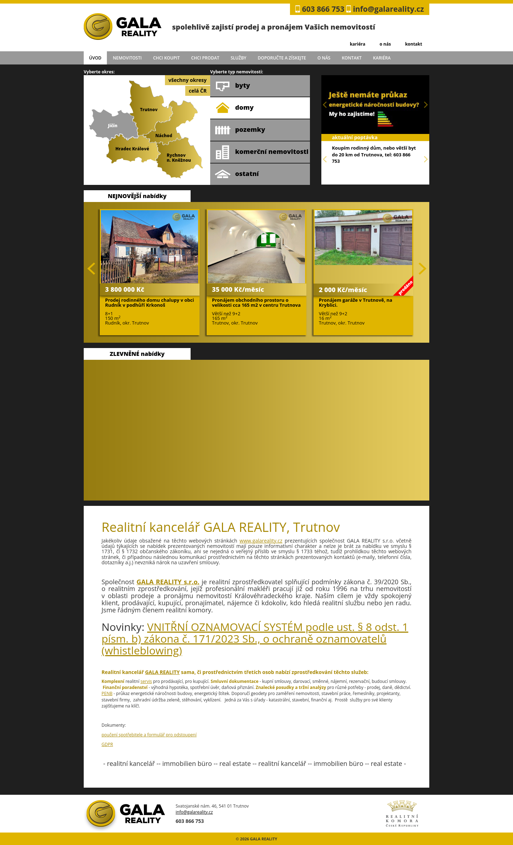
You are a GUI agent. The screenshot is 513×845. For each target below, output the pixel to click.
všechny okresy (188, 80)
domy (234, 108)
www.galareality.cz (260, 540)
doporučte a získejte (282, 58)
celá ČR (198, 90)
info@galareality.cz (388, 9)
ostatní (237, 174)
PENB (107, 693)
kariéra (358, 44)
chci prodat (205, 58)
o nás (385, 44)
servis (146, 681)
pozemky (240, 130)
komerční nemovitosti (262, 152)
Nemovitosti (127, 58)
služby (239, 58)
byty (232, 86)
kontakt (413, 44)
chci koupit (166, 58)
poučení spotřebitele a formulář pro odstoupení (149, 735)
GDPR (107, 744)
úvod (95, 58)
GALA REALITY (162, 672)
